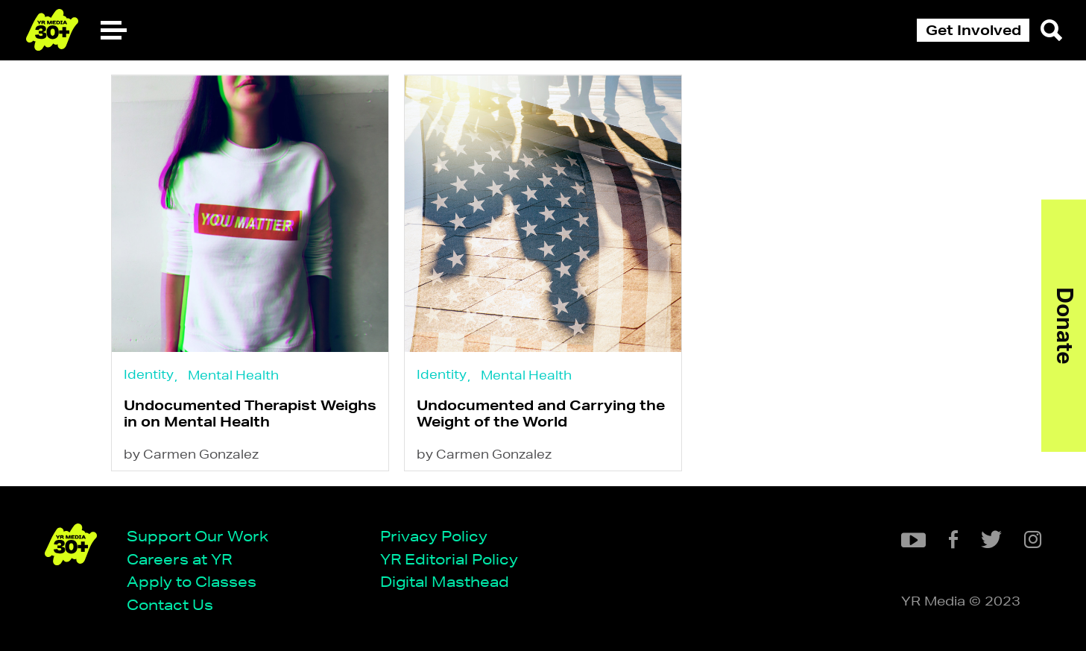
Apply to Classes (191, 581)
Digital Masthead (444, 581)
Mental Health (233, 375)
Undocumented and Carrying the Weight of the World (541, 413)
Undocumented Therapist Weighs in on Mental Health (250, 413)
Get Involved (973, 30)
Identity (149, 374)
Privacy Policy (433, 535)
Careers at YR (179, 558)
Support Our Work (197, 535)
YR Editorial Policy (449, 558)
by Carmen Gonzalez (191, 454)
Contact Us (170, 604)
